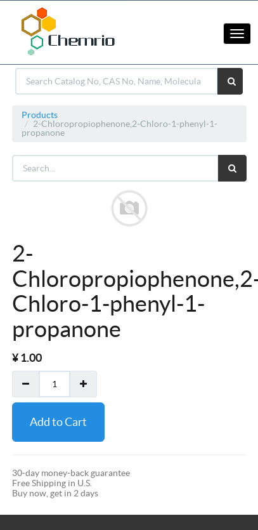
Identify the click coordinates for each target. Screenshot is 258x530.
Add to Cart (58, 421)
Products (40, 115)
